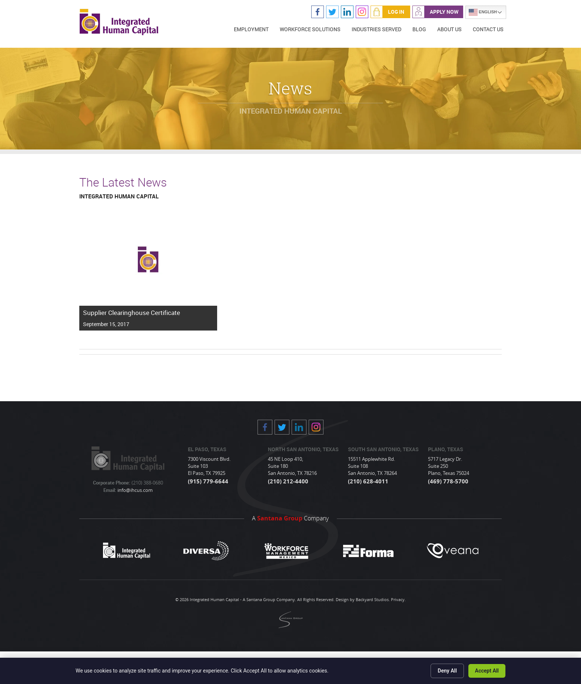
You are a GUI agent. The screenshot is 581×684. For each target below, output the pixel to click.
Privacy (398, 599)
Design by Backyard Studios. (363, 599)
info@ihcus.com (134, 490)
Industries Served (376, 29)
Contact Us (488, 29)
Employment (251, 29)
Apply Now (444, 11)
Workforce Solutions (310, 29)
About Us (449, 29)
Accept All (487, 671)
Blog (419, 29)
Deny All (447, 671)
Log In (396, 11)
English (483, 12)
